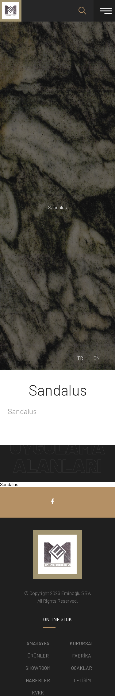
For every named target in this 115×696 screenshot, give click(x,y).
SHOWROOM (37, 668)
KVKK (38, 692)
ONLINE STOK (57, 619)
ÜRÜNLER (38, 655)
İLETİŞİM (81, 680)
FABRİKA (81, 655)
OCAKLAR (81, 668)
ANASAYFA (37, 643)
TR (80, 358)
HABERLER (38, 680)
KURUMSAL (82, 643)
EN (96, 358)
